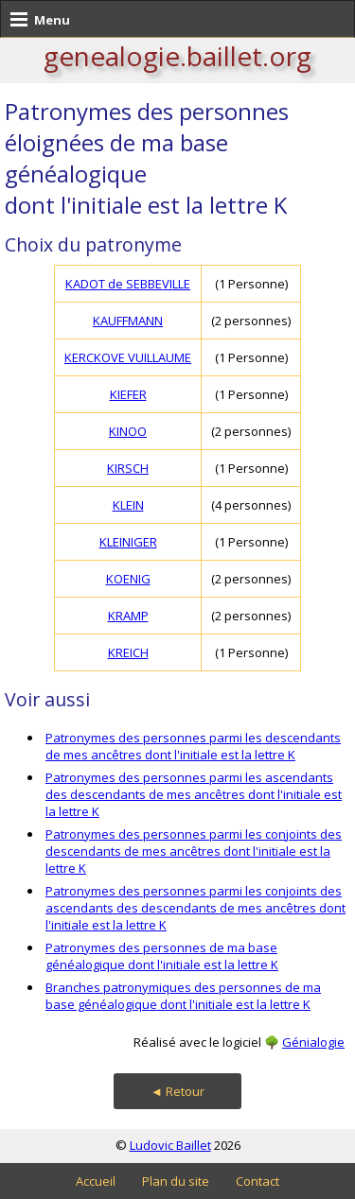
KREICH (128, 652)
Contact (257, 1181)
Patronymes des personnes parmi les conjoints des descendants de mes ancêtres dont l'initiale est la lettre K (193, 851)
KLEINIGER (128, 541)
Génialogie (313, 1042)
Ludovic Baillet (170, 1145)
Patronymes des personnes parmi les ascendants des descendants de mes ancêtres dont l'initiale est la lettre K (193, 794)
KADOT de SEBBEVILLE (127, 283)
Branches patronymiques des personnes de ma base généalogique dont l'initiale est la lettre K (183, 996)
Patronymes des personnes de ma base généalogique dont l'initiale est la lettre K (161, 956)
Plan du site (175, 1181)
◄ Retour (177, 1091)
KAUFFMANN (128, 320)
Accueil (95, 1181)
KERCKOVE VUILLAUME (127, 357)
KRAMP (128, 615)
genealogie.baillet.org (177, 56)
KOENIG (128, 578)
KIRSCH (128, 468)
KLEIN (128, 504)
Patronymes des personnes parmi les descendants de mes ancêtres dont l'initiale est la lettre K (193, 746)
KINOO (128, 431)
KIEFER (128, 394)
